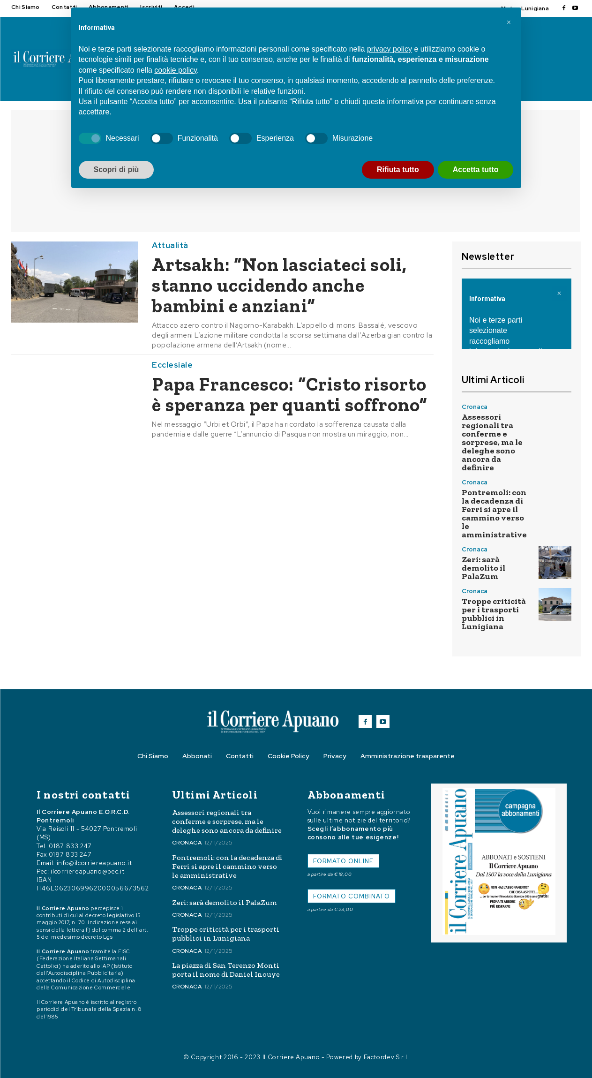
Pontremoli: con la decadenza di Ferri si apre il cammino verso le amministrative (494, 513)
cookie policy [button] (175, 70)
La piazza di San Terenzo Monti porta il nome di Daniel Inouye (226, 970)
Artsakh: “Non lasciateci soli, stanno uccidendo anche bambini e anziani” (279, 285)
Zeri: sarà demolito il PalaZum (483, 567)
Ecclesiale (172, 365)
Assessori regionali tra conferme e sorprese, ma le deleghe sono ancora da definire (492, 442)
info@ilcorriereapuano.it (94, 863)
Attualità (170, 245)
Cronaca (474, 407)
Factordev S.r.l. (386, 1057)
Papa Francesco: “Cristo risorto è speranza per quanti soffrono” (289, 394)
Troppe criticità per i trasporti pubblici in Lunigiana (494, 614)
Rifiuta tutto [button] (398, 169)
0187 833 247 (70, 846)
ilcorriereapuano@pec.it (87, 871)
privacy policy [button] (389, 49)
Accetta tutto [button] (476, 169)
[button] (509, 22)
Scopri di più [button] (116, 169)
